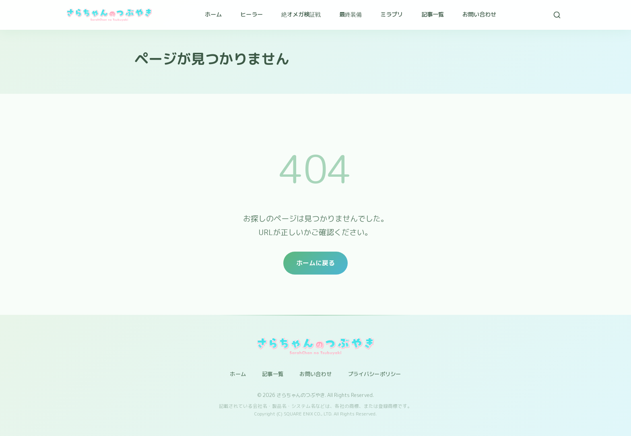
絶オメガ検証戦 (301, 14)
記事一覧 (432, 14)
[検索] (557, 15)
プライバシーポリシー (374, 374)
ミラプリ (391, 14)
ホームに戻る (315, 262)
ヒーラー (251, 14)
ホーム (213, 14)
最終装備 (350, 14)
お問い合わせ (479, 14)
